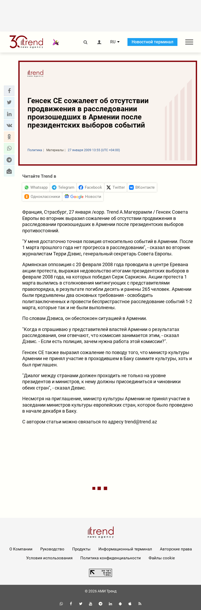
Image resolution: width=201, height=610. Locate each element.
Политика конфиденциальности (110, 558)
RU (112, 42)
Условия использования (49, 558)
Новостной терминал (152, 41)
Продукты (81, 549)
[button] (9, 90)
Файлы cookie (162, 558)
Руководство (52, 549)
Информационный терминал (125, 549)
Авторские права (176, 549)
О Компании (20, 549)
